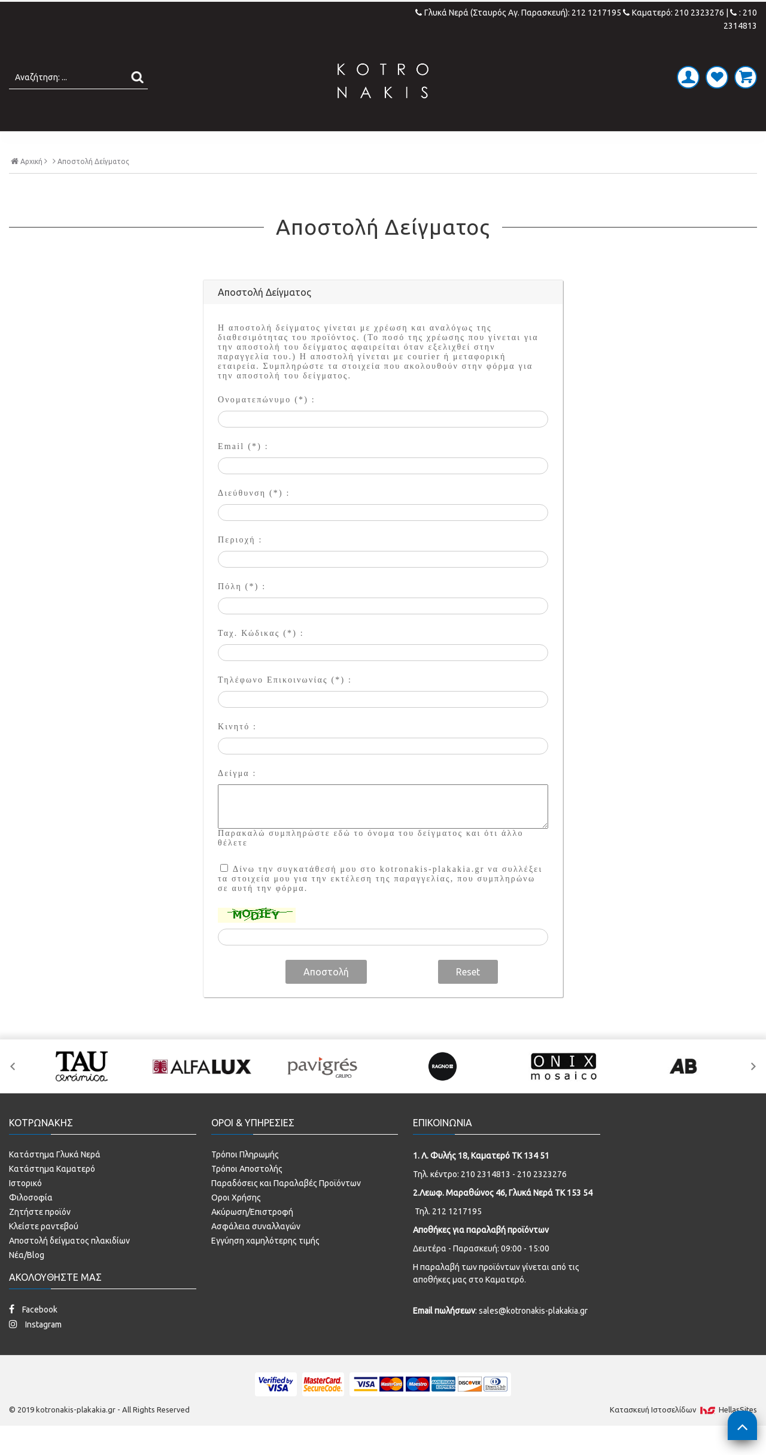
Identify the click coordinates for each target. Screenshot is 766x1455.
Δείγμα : (237, 798)
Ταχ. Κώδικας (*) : (261, 658)
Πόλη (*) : (242, 611)
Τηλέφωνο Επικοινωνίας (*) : (285, 705)
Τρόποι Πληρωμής (245, 1179)
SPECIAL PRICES (576, 144)
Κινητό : (237, 751)
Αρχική (29, 185)
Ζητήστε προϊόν (40, 1236)
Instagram (35, 1349)
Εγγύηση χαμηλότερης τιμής (265, 1265)
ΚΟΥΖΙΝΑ (487, 144)
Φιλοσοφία (31, 1222)
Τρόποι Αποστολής (246, 1193)
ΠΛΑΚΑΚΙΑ (175, 144)
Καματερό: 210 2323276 (673, 12)
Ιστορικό (25, 1207)
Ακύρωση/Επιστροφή (252, 1236)
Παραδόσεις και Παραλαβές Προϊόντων (286, 1207)
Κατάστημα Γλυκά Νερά (55, 1179)
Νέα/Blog (26, 1279)
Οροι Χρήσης (236, 1222)
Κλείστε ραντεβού (43, 1251)
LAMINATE (414, 144)
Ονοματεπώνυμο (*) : (266, 424)
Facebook (33, 1334)
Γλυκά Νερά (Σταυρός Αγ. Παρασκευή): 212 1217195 (519, 12)
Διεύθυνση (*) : (254, 518)
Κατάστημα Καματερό (52, 1193)
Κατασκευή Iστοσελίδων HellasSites (683, 1434)
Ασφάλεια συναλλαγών (255, 1251)
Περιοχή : (240, 564)
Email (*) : (243, 471)
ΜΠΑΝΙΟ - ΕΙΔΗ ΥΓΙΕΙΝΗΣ (294, 144)
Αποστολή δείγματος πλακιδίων (69, 1265)
